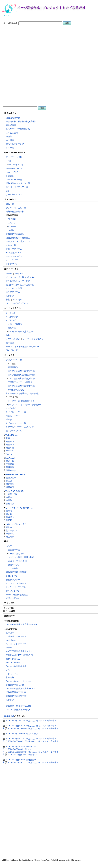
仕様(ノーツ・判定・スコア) (19, 241)
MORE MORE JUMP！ (16, 474)
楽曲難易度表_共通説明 (16, 572)
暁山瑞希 (10, 537)
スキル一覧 (11, 245)
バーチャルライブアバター (18, 303)
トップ (6, 15)
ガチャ (9, 273)
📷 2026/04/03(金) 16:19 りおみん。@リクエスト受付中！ (30, 726)
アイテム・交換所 (14, 288)
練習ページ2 (13, 565)
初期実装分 (13, 367)
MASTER (12, 223)
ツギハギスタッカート (16, 636)
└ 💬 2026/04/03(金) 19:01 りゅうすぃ (20, 755)
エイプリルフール (14, 431)
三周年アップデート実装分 (20, 382)
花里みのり (11, 477)
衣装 (8, 299)
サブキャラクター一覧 (16, 423)
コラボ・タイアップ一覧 (17, 187)
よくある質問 (12, 133)
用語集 (9, 136)
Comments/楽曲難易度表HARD (20, 688)
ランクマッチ (12, 264)
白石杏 (9, 497)
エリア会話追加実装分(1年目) (21, 371)
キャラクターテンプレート (18, 587)
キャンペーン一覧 (14, 179)
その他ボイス (12, 408)
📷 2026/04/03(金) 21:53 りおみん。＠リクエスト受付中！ (30, 738)
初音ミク (10, 438)
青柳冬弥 (10, 503)
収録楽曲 (10, 677)
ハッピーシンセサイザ (16, 644)
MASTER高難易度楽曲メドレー (20, 651)
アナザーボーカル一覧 (16, 208)
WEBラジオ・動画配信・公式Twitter (22, 346)
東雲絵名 (10, 533)
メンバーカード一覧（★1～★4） (21, 277)
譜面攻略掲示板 (13, 118)
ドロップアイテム (14, 249)
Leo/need (9, 458)
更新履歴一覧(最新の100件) (18, 706)
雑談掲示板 (11, 121)
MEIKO (9, 451)
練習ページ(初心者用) (18, 561)
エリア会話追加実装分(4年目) (21, 386)
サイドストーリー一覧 (16, 412)
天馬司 (9, 511)
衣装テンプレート (14, 579)
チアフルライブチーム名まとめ (20, 427)
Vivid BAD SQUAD (14, 491)
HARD (11, 230)
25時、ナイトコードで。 (16, 524)
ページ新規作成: (10, 23)
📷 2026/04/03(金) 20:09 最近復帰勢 (19, 760)
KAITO (9, 454)
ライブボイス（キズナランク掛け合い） (26, 404)
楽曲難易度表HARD (15, 685)
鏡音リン (10, 441)
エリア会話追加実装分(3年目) (21, 378)
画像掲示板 (11, 125)
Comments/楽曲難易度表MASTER (21, 624)
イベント (10, 161)
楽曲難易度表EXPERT (16, 692)
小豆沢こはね (12, 494)
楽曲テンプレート (14, 576)
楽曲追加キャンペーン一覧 (18, 183)
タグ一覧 (10, 147)
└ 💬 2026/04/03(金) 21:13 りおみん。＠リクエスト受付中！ (31, 762)
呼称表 (9, 419)
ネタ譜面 (10, 140)
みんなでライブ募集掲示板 (18, 129)
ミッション (11, 313)
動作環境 (10, 343)
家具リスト (13, 328)
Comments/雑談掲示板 (16, 666)
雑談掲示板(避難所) (27, 121)
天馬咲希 (10, 464)
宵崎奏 (9, 527)
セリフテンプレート (15, 591)
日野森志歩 (11, 470)
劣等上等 (10, 632)
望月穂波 (10, 467)
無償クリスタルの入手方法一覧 (20, 285)
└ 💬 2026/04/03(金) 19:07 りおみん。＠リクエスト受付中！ (31, 752)
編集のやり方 (14, 550)
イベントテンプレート (16, 583)
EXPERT (12, 226)
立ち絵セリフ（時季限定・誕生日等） (23, 393)
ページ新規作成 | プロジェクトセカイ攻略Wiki (51, 7)
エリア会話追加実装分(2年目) (21, 375)
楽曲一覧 (10, 204)
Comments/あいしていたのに (19, 681)
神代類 (9, 520)
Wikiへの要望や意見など (17, 594)
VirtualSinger (11, 435)
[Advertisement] (50, 47)
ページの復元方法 (16, 553)
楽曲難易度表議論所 (15, 234)
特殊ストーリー (13, 416)
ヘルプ (9, 546)
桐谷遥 (9, 481)
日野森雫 (10, 487)
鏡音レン (10, 444)
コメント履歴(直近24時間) (18, 709)
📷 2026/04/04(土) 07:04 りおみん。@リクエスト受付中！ (30, 720)
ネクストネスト (13, 674)
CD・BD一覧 (12, 350)
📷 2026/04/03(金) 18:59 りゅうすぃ (19, 746)
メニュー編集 (12, 568)
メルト (9, 670)
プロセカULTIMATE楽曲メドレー (21, 655)
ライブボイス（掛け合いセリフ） (23, 401)
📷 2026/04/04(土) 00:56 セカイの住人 (20, 733)
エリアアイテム (13, 292)
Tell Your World (13, 662)
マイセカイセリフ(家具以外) (21, 331)
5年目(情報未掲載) (16, 390)
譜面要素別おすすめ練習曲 (18, 238)
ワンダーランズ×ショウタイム (19, 508)
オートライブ (12, 260)
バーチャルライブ (14, 168)
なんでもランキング (15, 144)
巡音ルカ (10, 447)
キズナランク (12, 317)
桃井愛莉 (10, 484)
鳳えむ (9, 514)
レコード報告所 (15, 324)
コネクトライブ (13, 172)
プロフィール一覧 (14, 360)
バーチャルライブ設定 (33, 339)
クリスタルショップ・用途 (18, 281)
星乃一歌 (10, 461)
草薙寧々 (10, 517)
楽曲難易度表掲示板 (15, 211)
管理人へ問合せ (13, 598)
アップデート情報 (14, 157)
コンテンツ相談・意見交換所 (21, 557)
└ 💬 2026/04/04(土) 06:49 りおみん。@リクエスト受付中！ (31, 728)
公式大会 (10, 176)
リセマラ (19, 273)
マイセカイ (11, 320)
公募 (8, 191)
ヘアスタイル (19, 299)
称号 (8, 335)
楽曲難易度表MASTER (16, 696)
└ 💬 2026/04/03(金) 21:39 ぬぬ (17, 749)
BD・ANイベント (16, 165)
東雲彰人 (10, 500)
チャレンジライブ (14, 256)
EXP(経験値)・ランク (16, 252)
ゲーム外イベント (14, 194)
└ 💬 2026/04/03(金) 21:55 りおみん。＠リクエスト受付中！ (31, 741)
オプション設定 (13, 339)
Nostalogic (11, 640)
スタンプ (10, 296)
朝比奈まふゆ (12, 530)
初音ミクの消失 (13, 659)
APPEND (12, 219)
